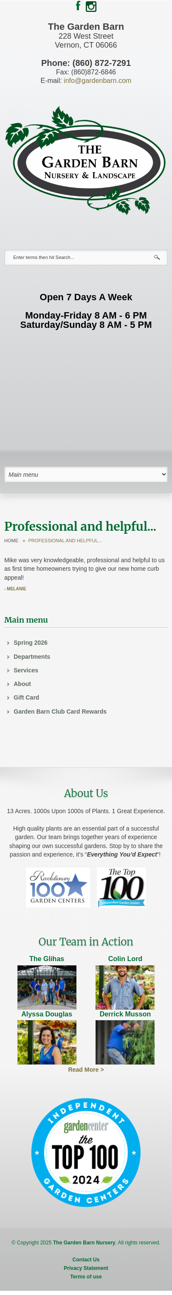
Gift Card (26, 697)
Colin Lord (125, 958)
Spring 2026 (30, 642)
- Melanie (15, 588)
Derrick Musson (125, 1014)
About (22, 683)
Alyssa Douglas (46, 1014)
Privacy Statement (86, 1268)
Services (26, 670)
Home (11, 540)
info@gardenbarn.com (97, 80)
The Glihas (46, 958)
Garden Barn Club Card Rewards (60, 711)
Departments (32, 656)
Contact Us (86, 1260)
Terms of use (86, 1277)
